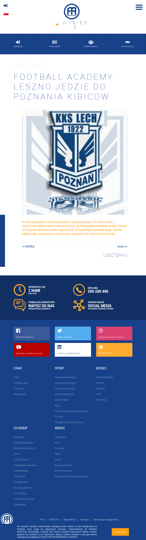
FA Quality (19, 388)
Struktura (19, 437)
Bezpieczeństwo (63, 465)
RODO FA (54, 519)
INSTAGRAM (92, 308)
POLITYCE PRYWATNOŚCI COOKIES (59, 537)
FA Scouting (20, 493)
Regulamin (69, 519)
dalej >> (122, 246)
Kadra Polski (61, 399)
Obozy (58, 459)
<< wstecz (28, 246)
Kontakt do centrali (24, 498)
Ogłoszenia (20, 504)
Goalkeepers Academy (25, 465)
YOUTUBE (109, 308)
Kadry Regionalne (64, 394)
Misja (16, 377)
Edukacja (60, 448)
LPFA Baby (19, 476)
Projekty (100, 388)
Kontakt (84, 519)
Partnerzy (101, 399)
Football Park (21, 482)
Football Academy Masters (69, 422)
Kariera (100, 383)
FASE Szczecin (21, 459)
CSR (98, 394)
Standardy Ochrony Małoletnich (72, 476)
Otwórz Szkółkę (104, 377)
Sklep (58, 453)
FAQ (57, 442)
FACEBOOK (102, 308)
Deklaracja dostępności (105, 519)
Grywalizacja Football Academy (71, 411)
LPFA (16, 453)
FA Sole (59, 416)
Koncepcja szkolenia (66, 377)
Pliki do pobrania (64, 470)
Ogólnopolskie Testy (65, 383)
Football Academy (23, 442)
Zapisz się (60, 437)
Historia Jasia (21, 383)
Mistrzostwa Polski (65, 388)
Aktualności (20, 394)
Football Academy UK (25, 448)
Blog (57, 405)
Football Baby (21, 470)
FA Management (22, 487)
